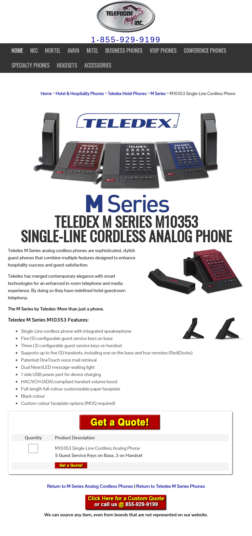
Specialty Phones (30, 65)
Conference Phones (205, 50)
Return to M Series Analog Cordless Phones (90, 486)
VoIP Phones (163, 50)
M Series (158, 93)
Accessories (97, 65)
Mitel (92, 50)
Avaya (73, 50)
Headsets (67, 65)
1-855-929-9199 (126, 39)
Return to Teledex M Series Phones (170, 486)
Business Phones (123, 50)
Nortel (52, 50)
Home (17, 50)
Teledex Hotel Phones (127, 93)
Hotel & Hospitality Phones (80, 93)
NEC (34, 50)
